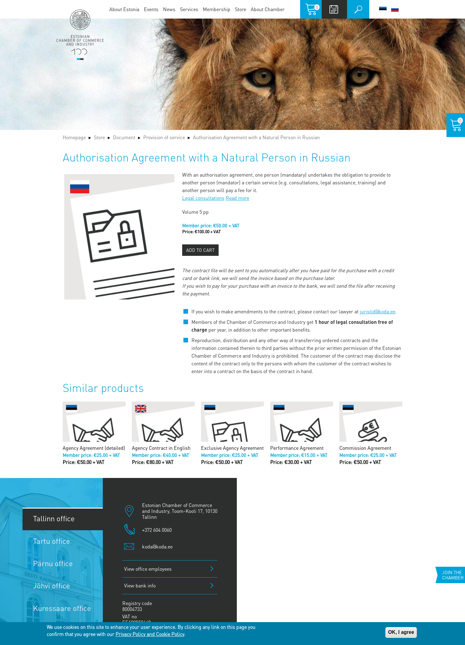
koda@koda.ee (157, 546)
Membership (216, 9)
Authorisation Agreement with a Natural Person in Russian (256, 137)
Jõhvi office (51, 585)
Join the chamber (453, 575)
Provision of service (164, 137)
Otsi (358, 9)
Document (124, 137)
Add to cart (200, 250)
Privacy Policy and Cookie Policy (149, 634)
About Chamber (268, 9)
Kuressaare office (62, 608)
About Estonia (124, 9)
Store (240, 9)
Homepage (74, 137)
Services (189, 9)
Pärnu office (53, 563)
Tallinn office (54, 518)
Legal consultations (203, 198)
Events (151, 9)
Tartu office (51, 541)
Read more (237, 198)
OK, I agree (401, 632)
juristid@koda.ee (377, 311)
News (169, 9)
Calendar (333, 9)
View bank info (140, 585)
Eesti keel (383, 9)
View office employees (148, 568)
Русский (395, 9)
